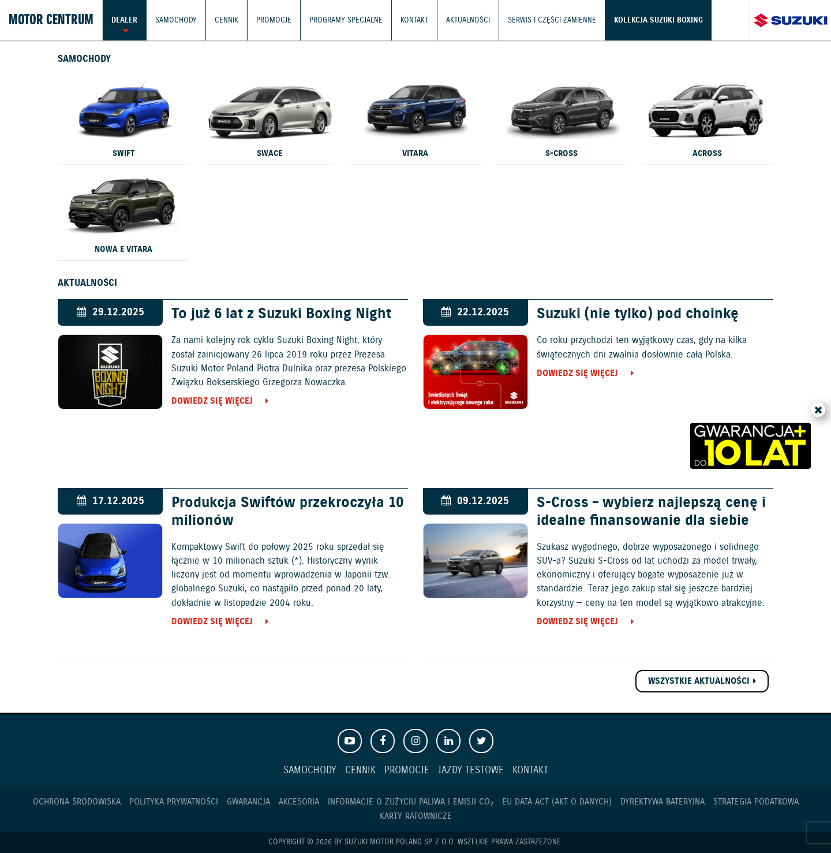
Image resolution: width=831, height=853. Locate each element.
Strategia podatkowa (756, 802)
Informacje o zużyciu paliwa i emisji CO (410, 802)
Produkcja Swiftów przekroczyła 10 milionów (287, 511)
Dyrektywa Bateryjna (662, 802)
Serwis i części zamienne (552, 20)
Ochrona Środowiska (77, 802)
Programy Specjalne (346, 20)
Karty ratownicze (416, 816)
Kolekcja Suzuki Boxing (658, 20)
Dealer (124, 20)
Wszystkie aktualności (699, 681)
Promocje (273, 20)
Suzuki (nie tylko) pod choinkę (638, 314)
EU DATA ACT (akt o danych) (557, 802)
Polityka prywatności (173, 802)
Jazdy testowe (471, 770)
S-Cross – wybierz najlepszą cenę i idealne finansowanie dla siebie (651, 511)
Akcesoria (299, 802)
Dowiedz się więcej (212, 401)
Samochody (176, 20)
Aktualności (468, 20)
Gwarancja (248, 802)
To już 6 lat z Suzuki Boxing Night (281, 314)
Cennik (226, 20)
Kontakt (414, 20)
